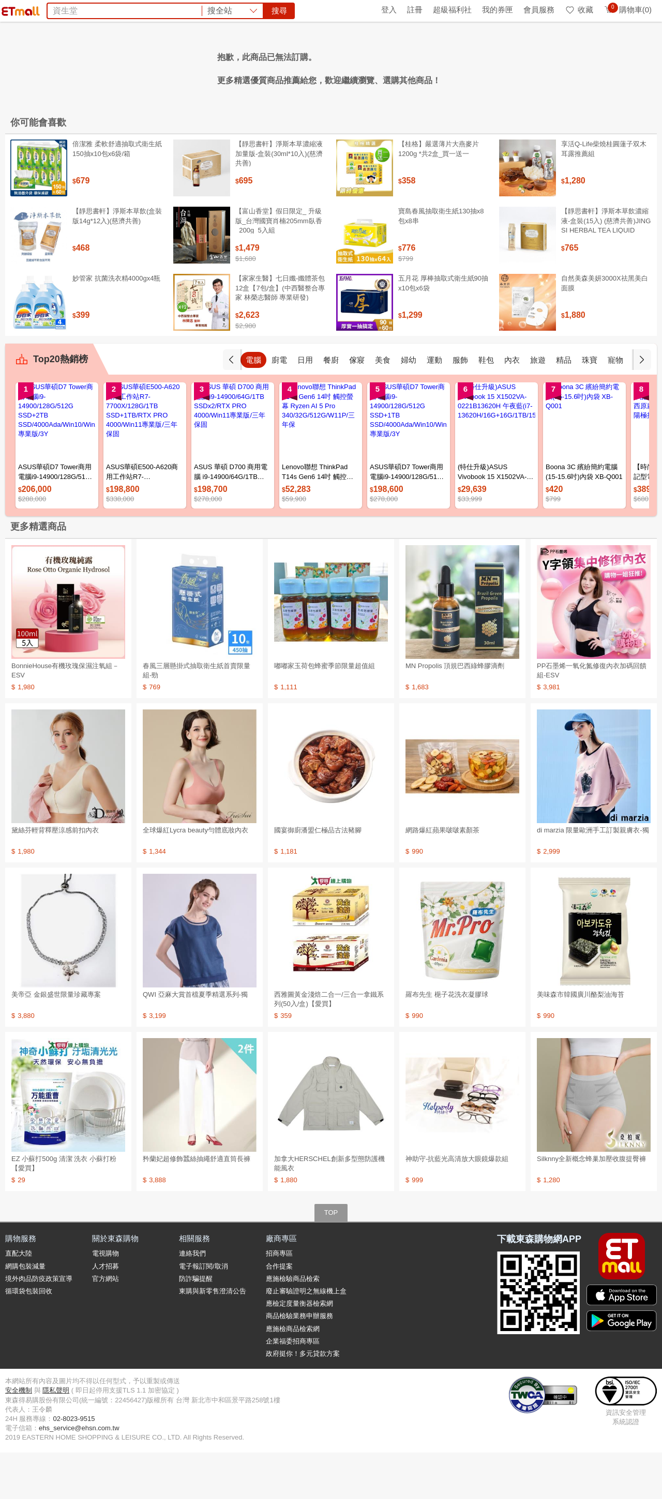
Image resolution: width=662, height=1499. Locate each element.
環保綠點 (51, 9)
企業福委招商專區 (293, 1388)
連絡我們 (192, 1300)
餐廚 (357, 406)
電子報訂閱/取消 (203, 1313)
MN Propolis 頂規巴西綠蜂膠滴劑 (454, 712)
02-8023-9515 (74, 1465)
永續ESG (127, 9)
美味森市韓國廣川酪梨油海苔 (580, 1041)
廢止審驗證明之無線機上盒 (306, 1337)
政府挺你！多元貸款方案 (303, 1400)
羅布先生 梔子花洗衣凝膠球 (446, 1041)
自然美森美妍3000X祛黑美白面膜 (604, 329)
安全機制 (18, 1437)
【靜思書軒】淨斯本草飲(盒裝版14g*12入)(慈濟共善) (117, 262)
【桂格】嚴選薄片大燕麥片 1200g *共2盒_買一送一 (438, 195)
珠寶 (615, 406)
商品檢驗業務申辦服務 (299, 1362)
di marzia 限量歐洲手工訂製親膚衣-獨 (593, 876)
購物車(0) (628, 9)
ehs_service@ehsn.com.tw (79, 1474)
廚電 (305, 406)
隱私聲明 (55, 1437)
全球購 (89, 9)
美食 (408, 406)
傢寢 (382, 406)
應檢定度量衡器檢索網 (299, 1350)
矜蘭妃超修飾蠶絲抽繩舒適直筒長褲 (196, 1205)
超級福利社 (452, 9)
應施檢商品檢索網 (293, 1375)
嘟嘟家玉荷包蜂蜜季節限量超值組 (324, 712)
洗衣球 (261, 66)
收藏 (579, 9)
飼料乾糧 (295, 66)
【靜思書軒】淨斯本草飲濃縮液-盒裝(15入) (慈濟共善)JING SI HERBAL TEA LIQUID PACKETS (606, 272)
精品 (589, 406)
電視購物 (105, 1300)
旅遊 (563, 406)
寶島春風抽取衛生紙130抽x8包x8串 (441, 262)
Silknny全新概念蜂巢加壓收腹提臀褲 (591, 1205)
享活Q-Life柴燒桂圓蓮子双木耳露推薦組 (603, 195)
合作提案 (279, 1313)
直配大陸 (18, 1300)
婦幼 (434, 406)
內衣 (538, 406)
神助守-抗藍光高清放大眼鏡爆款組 (456, 1205)
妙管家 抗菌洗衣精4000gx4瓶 (116, 325)
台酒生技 (355, 66)
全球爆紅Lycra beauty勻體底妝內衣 (195, 876)
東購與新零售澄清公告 (212, 1337)
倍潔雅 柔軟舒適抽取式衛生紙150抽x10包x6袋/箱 (117, 195)
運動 (460, 406)
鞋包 (512, 406)
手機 (253, 406)
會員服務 (538, 9)
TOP (331, 1259)
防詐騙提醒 (196, 1325)
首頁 (18, 9)
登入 (389, 9)
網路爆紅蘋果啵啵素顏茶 (442, 876)
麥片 (189, 66)
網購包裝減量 (25, 1313)
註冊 (415, 9)
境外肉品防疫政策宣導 (38, 1325)
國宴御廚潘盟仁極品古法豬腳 (318, 876)
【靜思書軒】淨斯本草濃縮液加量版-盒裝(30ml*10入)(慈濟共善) (279, 200)
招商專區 (279, 1300)
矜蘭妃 (428, 66)
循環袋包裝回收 (28, 1337)
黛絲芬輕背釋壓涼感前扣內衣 (55, 876)
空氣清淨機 (223, 66)
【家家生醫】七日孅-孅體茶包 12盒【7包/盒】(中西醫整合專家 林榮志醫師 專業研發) (280, 334)
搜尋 (488, 46)
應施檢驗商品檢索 (293, 1325)
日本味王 (394, 66)
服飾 (486, 406)
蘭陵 (326, 66)
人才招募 (105, 1313)
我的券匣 (497, 9)
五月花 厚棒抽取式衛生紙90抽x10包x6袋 (443, 329)
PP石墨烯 (464, 66)
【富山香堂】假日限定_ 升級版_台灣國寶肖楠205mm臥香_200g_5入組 (278, 267)
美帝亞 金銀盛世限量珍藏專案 (56, 1041)
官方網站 (105, 1325)
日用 (331, 406)
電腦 (279, 406)
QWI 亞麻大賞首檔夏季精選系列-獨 (195, 1041)
